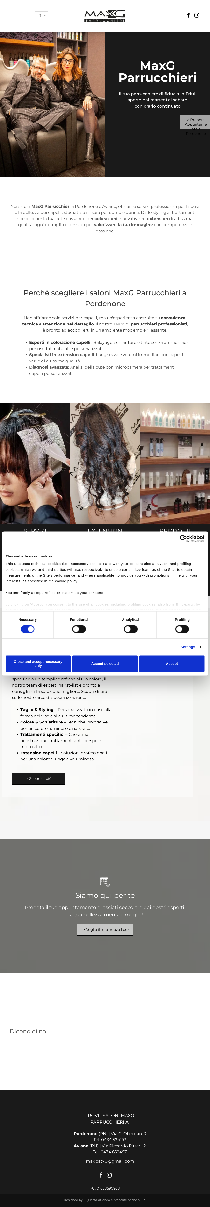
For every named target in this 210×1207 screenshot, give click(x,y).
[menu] (10, 16)
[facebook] (188, 16)
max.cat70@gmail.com (110, 1161)
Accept (172, 664)
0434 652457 (114, 1151)
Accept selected (105, 664)
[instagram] (196, 16)
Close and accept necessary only (38, 663)
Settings (188, 647)
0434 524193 (113, 1139)
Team (119, 324)
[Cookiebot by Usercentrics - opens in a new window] (183, 538)
